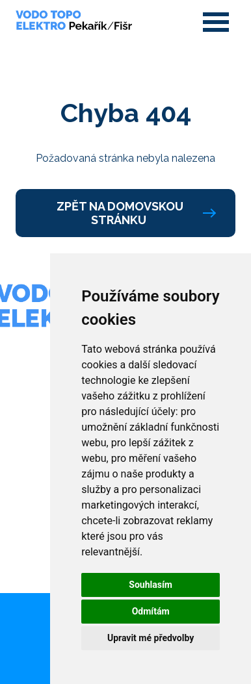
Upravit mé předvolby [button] (150, 638)
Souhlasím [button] (150, 584)
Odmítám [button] (151, 611)
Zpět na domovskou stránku (136, 213)
